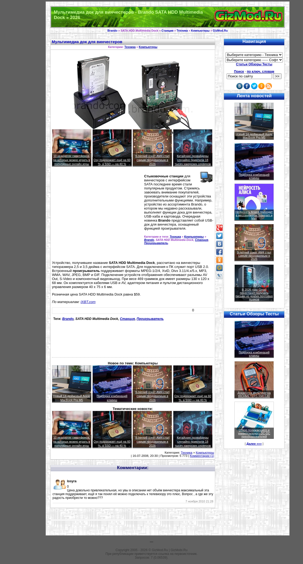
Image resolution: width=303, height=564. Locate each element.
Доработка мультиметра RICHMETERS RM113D (254, 394)
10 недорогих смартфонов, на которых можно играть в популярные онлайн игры (71, 160)
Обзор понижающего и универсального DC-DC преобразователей (254, 433)
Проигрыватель (156, 243)
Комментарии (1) (202, 455)
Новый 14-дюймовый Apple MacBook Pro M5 (254, 136)
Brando (112, 30)
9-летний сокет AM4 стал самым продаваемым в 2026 (152, 160)
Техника (182, 30)
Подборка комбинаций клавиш (254, 176)
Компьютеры (200, 30)
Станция (168, 30)
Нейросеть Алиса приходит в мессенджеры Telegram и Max (254, 215)
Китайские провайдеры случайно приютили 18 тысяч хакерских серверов (193, 160)
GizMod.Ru (220, 30)
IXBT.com (88, 302)
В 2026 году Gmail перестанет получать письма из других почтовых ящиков (254, 294)
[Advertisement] (97, 212)
